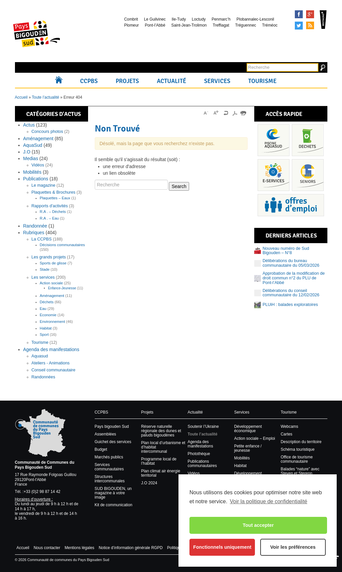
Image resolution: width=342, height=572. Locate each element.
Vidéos (38, 165)
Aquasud (40, 356)
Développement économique (248, 428)
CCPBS (89, 81)
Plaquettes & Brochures (53, 192)
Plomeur (131, 25)
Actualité (171, 81)
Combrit (131, 19)
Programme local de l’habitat (158, 461)
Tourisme (262, 81)
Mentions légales (79, 547)
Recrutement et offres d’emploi (291, 205)
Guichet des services (113, 441)
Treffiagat (221, 25)
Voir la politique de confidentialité (268, 501)
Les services (43, 277)
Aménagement (38, 138)
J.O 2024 (149, 483)
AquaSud (33, 145)
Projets (127, 81)
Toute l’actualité (45, 97)
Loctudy (199, 19)
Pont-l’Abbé (155, 25)
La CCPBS (42, 239)
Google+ (310, 14)
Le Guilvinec (155, 19)
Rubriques (34, 232)
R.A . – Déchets (53, 212)
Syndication (310, 26)
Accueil (60, 81)
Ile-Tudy (179, 19)
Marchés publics (109, 457)
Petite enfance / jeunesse (248, 448)
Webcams (289, 426)
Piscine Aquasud (273, 140)
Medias (30, 158)
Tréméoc (270, 25)
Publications (36, 178)
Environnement (52, 322)
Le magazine (44, 185)
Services (217, 81)
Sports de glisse (53, 263)
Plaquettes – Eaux (55, 198)
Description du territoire (301, 441)
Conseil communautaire (53, 370)
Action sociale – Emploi (254, 438)
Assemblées (105, 434)
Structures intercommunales (110, 478)
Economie (48, 315)
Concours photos (47, 131)
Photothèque (199, 453)
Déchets (47, 302)
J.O (27, 151)
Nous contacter (47, 547)
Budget (101, 449)
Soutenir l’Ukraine (203, 426)
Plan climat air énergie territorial (160, 473)
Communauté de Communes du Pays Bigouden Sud (44, 464)
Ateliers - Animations (51, 363)
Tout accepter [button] (258, 525)
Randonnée (35, 226)
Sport (44, 334)
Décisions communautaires (62, 245)
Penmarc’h (221, 19)
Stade (45, 269)
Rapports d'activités (50, 206)
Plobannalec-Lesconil (255, 19)
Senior (308, 175)
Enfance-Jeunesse (62, 288)
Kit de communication (114, 505)
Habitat (46, 328)
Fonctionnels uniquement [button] (222, 547)
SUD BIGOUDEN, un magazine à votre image (113, 493)
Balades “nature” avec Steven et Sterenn (300, 471)
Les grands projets (49, 257)
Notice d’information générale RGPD (131, 547)
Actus (29, 125)
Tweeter (299, 26)
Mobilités (32, 172)
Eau (43, 309)
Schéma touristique (298, 449)
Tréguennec (245, 25)
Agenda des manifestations (51, 349)
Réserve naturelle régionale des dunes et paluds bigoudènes (161, 430)
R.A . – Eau (49, 218)
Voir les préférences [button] (293, 547)
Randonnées (43, 377)
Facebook (299, 14)
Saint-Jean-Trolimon (189, 25)
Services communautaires (109, 466)
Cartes (286, 434)
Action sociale (51, 283)
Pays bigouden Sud (112, 426)
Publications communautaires (202, 463)
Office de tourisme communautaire (297, 459)
